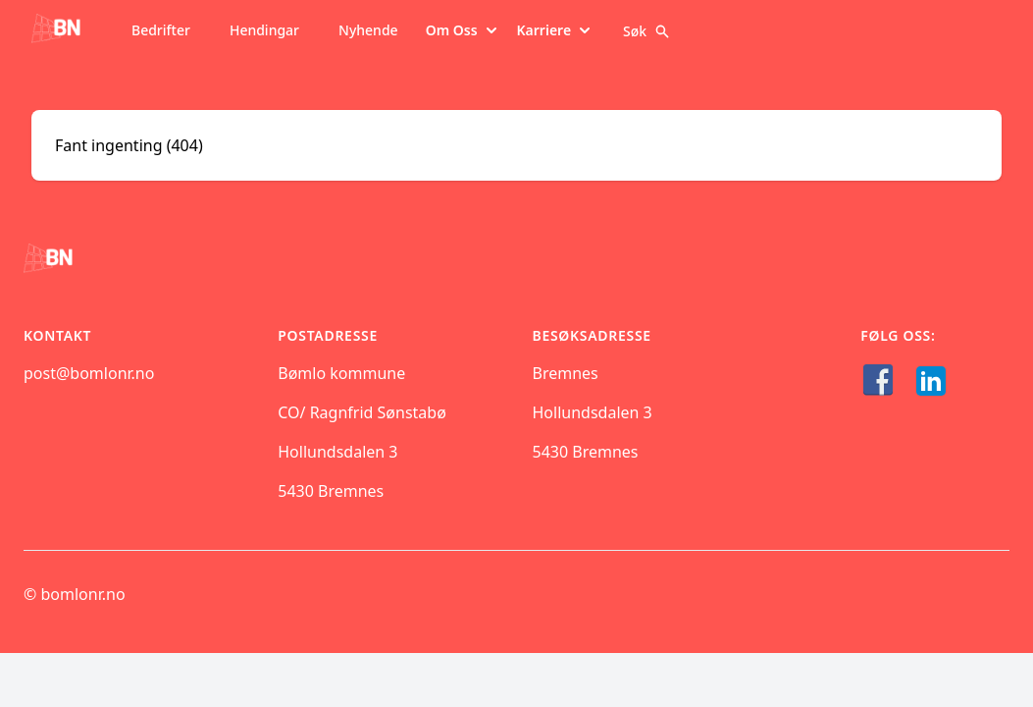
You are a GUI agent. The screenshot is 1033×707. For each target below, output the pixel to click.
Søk (646, 31)
